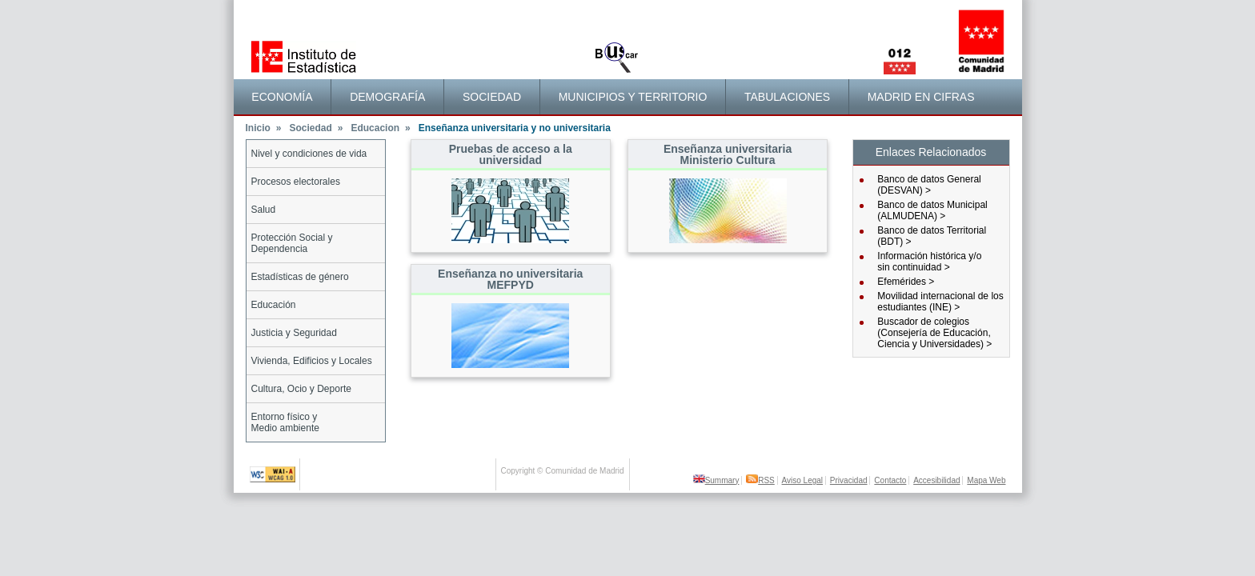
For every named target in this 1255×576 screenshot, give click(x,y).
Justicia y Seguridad (294, 332)
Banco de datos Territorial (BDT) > (931, 236)
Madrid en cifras (921, 96)
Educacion (380, 128)
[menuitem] (283, 96)
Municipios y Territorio (633, 96)
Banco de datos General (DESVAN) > (928, 185)
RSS (760, 480)
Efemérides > (905, 281)
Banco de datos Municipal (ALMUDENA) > (932, 210)
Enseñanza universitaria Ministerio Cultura (728, 154)
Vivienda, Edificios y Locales (311, 360)
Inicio (264, 128)
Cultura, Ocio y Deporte (301, 388)
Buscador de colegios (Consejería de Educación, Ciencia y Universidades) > (934, 333)
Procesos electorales (295, 181)
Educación (273, 304)
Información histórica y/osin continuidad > (929, 261)
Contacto (890, 480)
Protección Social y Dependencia (292, 243)
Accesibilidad (936, 480)
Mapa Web (986, 480)
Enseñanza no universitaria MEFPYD (510, 279)
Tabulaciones (787, 96)
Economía (281, 96)
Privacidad (849, 480)
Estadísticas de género (300, 276)
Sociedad (492, 96)
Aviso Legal (803, 480)
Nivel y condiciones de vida (309, 153)
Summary (716, 480)
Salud (263, 209)
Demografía (387, 96)
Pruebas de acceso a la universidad (510, 154)
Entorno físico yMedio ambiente (285, 422)
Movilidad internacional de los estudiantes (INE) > (940, 301)
